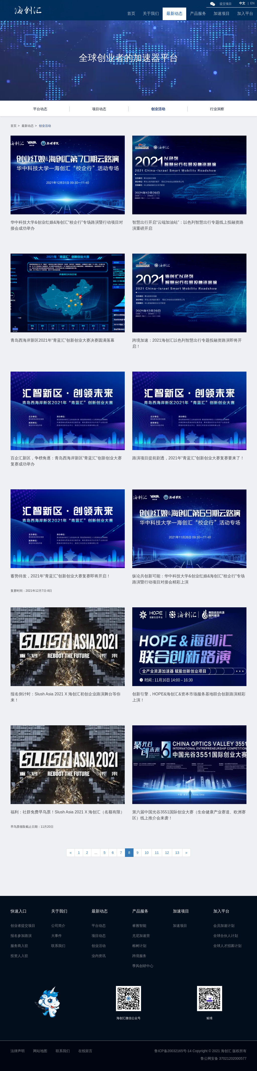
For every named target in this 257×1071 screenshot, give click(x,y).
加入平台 (245, 13)
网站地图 (40, 1051)
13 (177, 853)
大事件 (56, 936)
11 (157, 853)
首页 (131, 13)
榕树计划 (139, 946)
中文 (242, 3)
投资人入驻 (19, 956)
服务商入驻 (19, 946)
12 (167, 853)
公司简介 (58, 926)
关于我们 (151, 13)
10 (147, 853)
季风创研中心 (142, 966)
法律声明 (18, 1051)
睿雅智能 (139, 926)
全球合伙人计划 (225, 936)
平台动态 (40, 109)
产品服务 (198, 13)
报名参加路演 (21, 936)
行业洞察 (217, 109)
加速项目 (222, 13)
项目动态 (99, 109)
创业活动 (158, 109)
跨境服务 (139, 956)
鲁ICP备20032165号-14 (172, 1051)
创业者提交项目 (23, 926)
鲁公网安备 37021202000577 (223, 1058)
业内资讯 (99, 956)
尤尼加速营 (141, 936)
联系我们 (58, 946)
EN (252, 3)
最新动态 (174, 13)
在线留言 (85, 1051)
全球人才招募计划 (227, 946)
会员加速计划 (223, 926)
